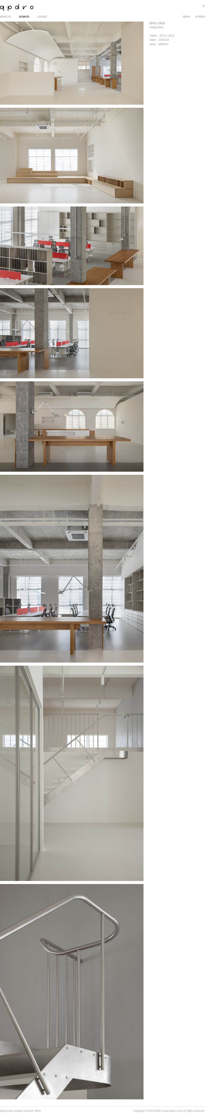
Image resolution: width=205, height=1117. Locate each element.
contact (42, 16)
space (186, 16)
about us (5, 16)
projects (24, 16)
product (200, 16)
